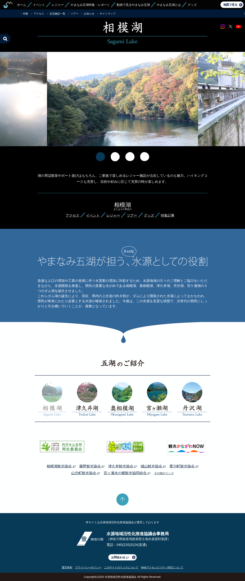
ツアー (75, 13)
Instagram (222, 26)
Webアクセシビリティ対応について (162, 567)
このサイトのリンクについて (121, 567)
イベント (39, 4)
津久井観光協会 (122, 466)
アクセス (39, 13)
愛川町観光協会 (183, 466)
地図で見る (230, 4)
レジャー (58, 4)
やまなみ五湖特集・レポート (90, 4)
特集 (25, 13)
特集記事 (167, 215)
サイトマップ (108, 13)
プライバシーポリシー (88, 567)
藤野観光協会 (91, 466)
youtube (238, 26)
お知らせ (89, 13)
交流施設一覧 (57, 13)
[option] (122, 102)
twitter (230, 26)
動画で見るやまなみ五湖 (133, 4)
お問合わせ (120, 557)
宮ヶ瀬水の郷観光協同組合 (127, 473)
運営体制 (67, 567)
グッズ (192, 4)
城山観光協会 (153, 466)
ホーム (21, 4)
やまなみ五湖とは (169, 4)
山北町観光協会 (85, 473)
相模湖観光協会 (61, 466)
